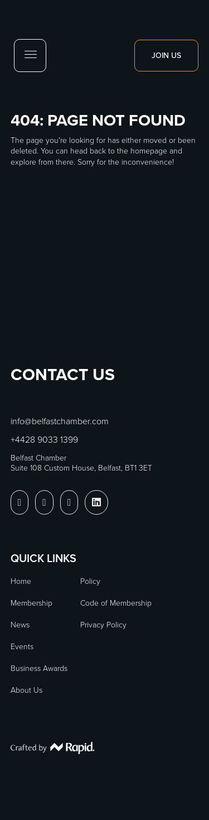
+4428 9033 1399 (44, 439)
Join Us (166, 55)
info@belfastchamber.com (60, 421)
